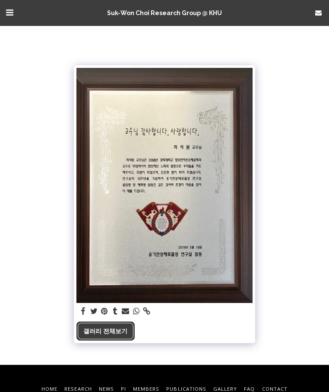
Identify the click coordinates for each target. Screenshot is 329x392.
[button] (9, 12)
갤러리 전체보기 (105, 331)
